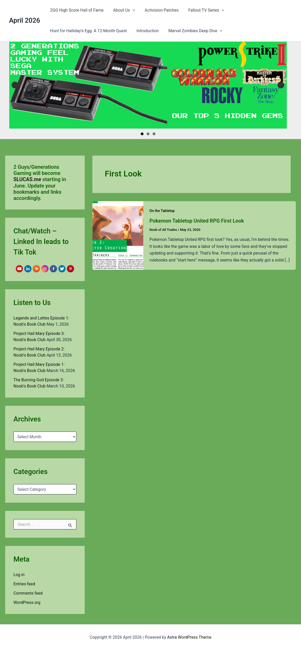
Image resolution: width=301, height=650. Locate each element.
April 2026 (24, 20)
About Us (122, 10)
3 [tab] (154, 133)
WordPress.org (27, 602)
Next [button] (281, 85)
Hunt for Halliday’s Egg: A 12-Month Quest (87, 30)
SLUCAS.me (27, 179)
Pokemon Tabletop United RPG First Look (197, 221)
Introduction (145, 30)
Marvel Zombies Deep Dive (192, 31)
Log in (19, 574)
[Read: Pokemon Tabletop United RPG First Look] (117, 235)
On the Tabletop (162, 211)
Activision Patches (158, 10)
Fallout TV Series (201, 10)
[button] (130, 10)
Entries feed (24, 583)
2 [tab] (148, 133)
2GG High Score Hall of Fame (76, 10)
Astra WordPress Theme (189, 637)
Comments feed (28, 592)
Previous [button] (15, 85)
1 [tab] (142, 133)
